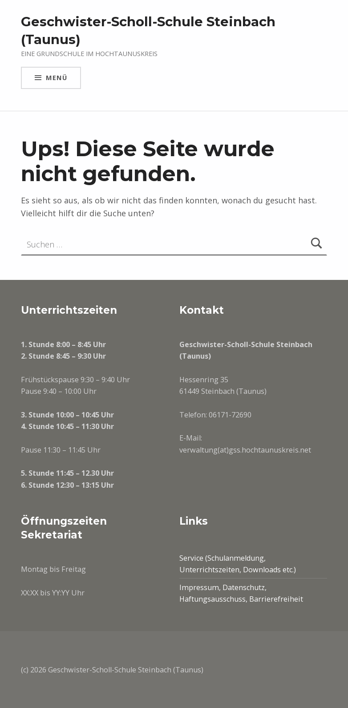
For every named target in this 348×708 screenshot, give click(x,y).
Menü (56, 77)
